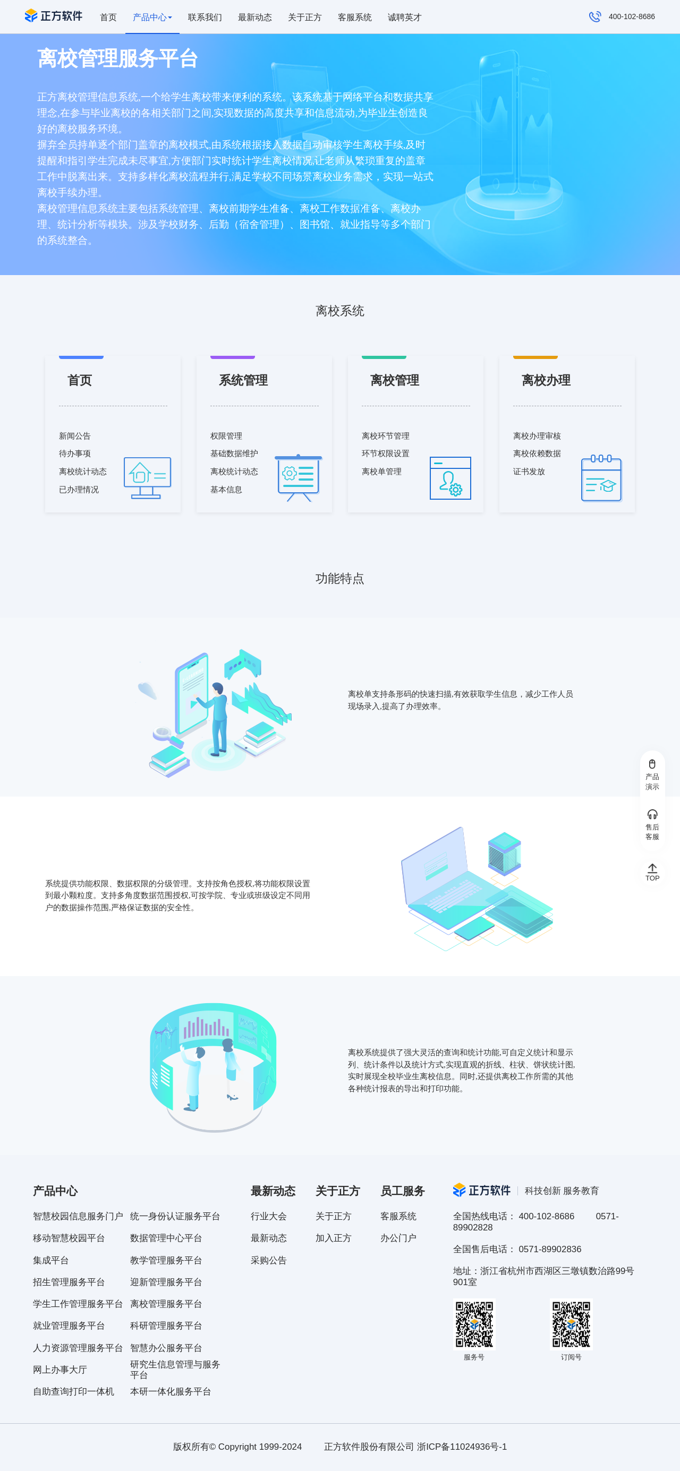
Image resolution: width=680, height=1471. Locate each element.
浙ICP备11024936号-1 (462, 1447)
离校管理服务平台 (166, 1304)
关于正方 (305, 17)
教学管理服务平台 (166, 1260)
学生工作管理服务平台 (78, 1304)
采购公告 (269, 1260)
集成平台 (51, 1260)
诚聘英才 (405, 17)
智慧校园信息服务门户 (78, 1216)
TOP (652, 872)
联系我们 (205, 17)
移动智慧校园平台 (69, 1238)
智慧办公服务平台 (166, 1348)
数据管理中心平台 (166, 1238)
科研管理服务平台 (166, 1326)
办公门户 (398, 1238)
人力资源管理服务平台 (78, 1348)
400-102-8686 (622, 17)
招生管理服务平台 (69, 1282)
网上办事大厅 (60, 1370)
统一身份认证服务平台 (175, 1216)
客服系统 (355, 17)
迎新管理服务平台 (166, 1282)
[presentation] (153, 17)
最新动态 (255, 17)
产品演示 (652, 775)
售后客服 (652, 825)
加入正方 (334, 1238)
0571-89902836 (549, 1249)
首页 (108, 17)
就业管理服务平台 (69, 1326)
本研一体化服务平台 (170, 1392)
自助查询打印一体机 (73, 1392)
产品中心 (152, 17)
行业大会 (269, 1216)
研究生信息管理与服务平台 (175, 1370)
